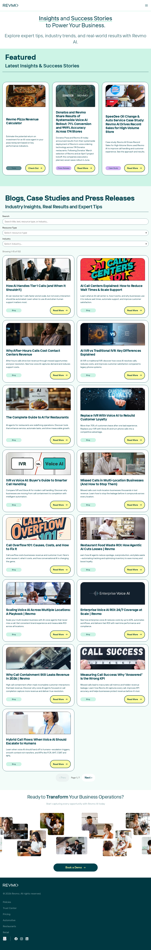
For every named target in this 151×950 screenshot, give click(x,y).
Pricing (6, 914)
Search (5, 216)
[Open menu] (146, 5)
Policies (7, 901)
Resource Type (9, 227)
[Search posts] (75, 221)
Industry (6, 239)
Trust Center (10, 908)
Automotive (9, 920)
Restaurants (9, 926)
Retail (6, 932)
